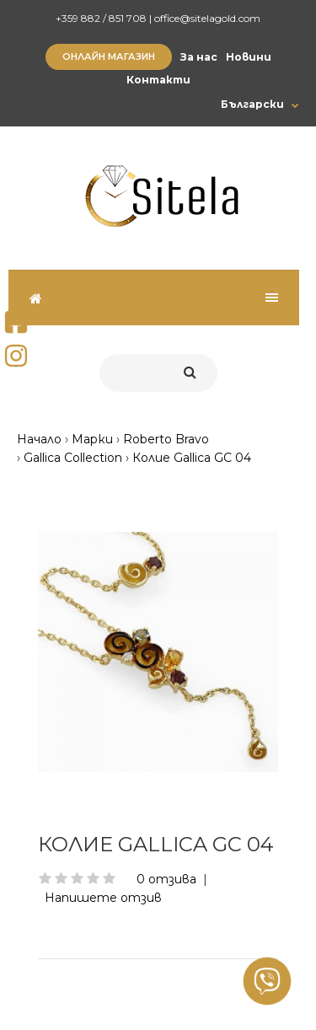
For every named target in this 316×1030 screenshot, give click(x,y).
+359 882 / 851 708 (101, 18)
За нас (198, 57)
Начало (39, 439)
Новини (248, 57)
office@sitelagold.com (207, 18)
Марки (92, 439)
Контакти (158, 79)
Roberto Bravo (166, 439)
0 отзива (166, 879)
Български (252, 104)
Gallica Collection (73, 457)
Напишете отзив (103, 897)
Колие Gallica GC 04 (191, 457)
